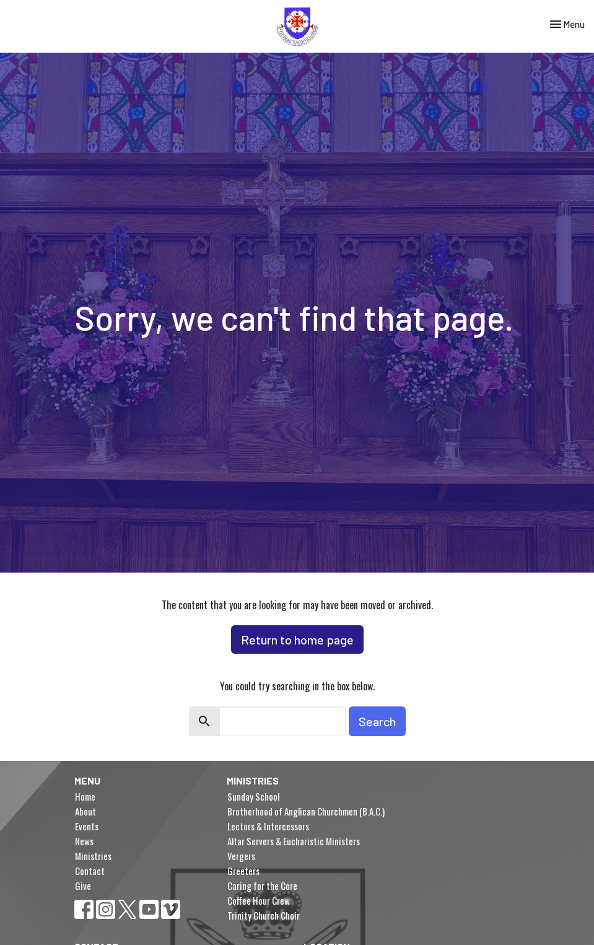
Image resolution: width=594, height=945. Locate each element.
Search (377, 721)
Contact (90, 870)
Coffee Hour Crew (258, 900)
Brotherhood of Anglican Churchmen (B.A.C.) (306, 811)
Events (86, 826)
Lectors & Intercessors (268, 826)
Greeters (243, 870)
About (85, 811)
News (84, 841)
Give (83, 885)
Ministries (93, 856)
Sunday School (253, 796)
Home (85, 796)
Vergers (241, 856)
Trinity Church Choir (263, 915)
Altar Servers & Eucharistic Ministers (293, 841)
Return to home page (297, 639)
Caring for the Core (262, 885)
